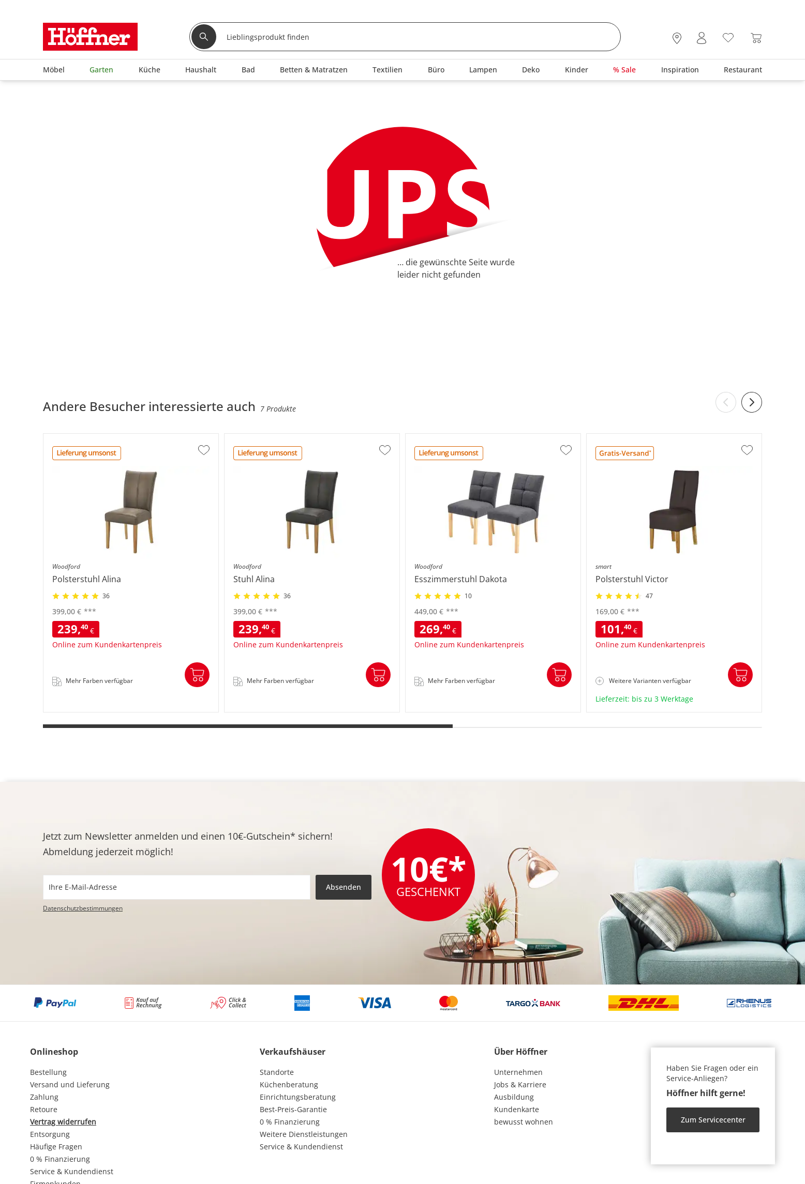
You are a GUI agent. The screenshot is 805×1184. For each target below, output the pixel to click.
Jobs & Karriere (520, 1084)
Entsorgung (50, 1134)
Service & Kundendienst (71, 1171)
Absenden (343, 887)
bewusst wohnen (523, 1122)
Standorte (277, 1072)
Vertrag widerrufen (63, 1122)
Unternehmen (518, 1072)
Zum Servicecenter (713, 1120)
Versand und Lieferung (70, 1084)
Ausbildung (514, 1097)
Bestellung (48, 1072)
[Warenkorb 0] (756, 38)
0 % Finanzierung (60, 1159)
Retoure (43, 1109)
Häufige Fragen (56, 1146)
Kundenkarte (516, 1109)
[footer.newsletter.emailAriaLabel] (176, 887)
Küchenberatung (289, 1084)
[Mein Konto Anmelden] (701, 38)
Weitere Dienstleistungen (304, 1134)
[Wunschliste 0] (728, 37)
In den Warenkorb (197, 674)
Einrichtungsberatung (298, 1097)
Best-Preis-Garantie (293, 1109)
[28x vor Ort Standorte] (677, 38)
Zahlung (44, 1097)
